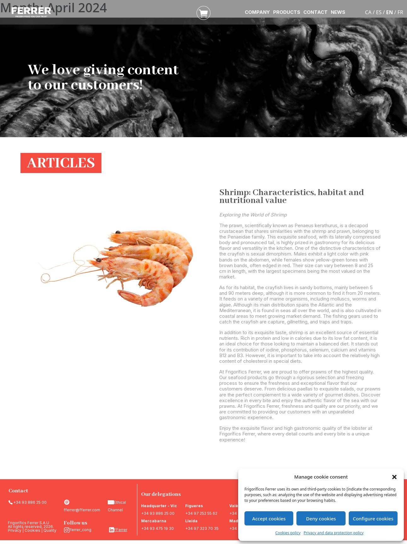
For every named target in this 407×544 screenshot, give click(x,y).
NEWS (338, 12)
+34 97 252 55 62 (201, 513)
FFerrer (120, 529)
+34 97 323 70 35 (202, 528)
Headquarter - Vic (159, 505)
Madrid (236, 521)
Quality (49, 530)
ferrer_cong (80, 529)
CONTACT (315, 12)
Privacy (14, 530)
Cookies (32, 530)
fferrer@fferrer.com (82, 510)
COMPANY (257, 12)
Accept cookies (269, 518)
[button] (394, 477)
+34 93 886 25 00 (30, 502)
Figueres (194, 505)
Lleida (191, 521)
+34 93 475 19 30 (157, 528)
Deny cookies (321, 518)
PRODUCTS (286, 12)
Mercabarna (153, 521)
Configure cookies (373, 518)
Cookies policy (288, 533)
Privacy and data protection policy (334, 533)
